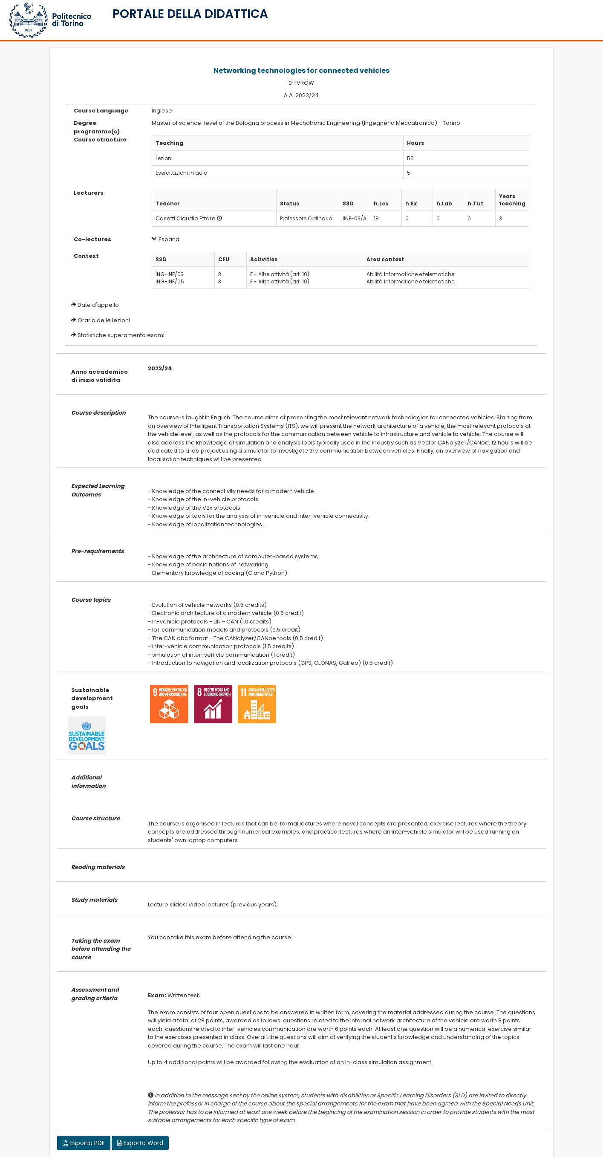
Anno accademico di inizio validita (99, 376)
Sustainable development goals (92, 698)
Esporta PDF (84, 1143)
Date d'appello (98, 305)
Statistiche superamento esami (121, 335)
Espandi (166, 239)
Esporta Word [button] (140, 1143)
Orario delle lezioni (104, 320)
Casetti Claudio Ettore (186, 218)
